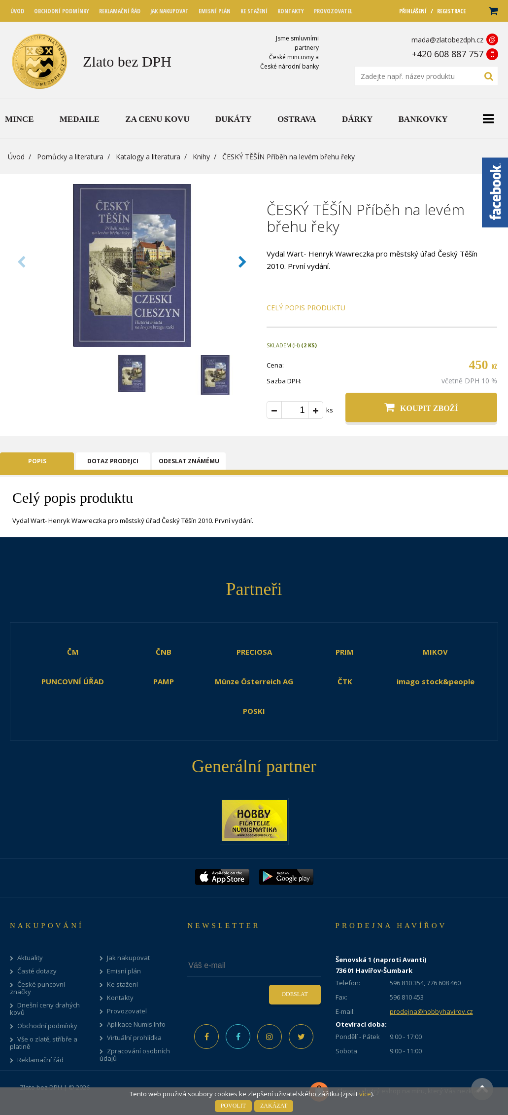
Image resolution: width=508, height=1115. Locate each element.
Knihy (201, 156)
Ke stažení (122, 984)
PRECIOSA (254, 652)
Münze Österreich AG (254, 681)
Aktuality (30, 958)
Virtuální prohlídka (134, 1037)
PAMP (163, 681)
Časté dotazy (37, 971)
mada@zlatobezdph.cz (447, 39)
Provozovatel (127, 1011)
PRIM (345, 652)
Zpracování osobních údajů (135, 1054)
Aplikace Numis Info (136, 1024)
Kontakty (120, 998)
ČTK (345, 681)
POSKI (254, 711)
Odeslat (294, 994)
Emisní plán (124, 971)
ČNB (163, 652)
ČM (73, 652)
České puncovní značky (37, 988)
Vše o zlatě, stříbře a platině (43, 1043)
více (365, 1093)
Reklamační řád (40, 1060)
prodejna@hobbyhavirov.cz (431, 1011)
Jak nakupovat (128, 958)
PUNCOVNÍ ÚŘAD (72, 681)
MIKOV (435, 652)
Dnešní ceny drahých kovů (45, 1009)
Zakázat (273, 1105)
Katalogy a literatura (148, 156)
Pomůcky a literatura (70, 156)
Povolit (233, 1105)
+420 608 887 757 (447, 54)
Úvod (16, 156)
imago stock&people (435, 681)
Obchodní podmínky (47, 1026)
